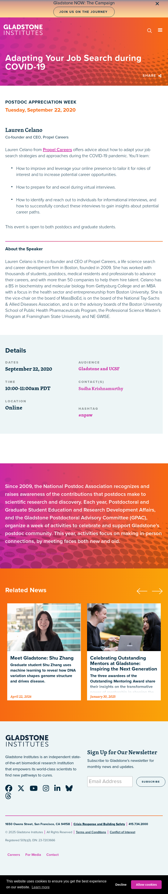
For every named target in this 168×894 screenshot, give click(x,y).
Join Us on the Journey (83, 12)
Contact (52, 855)
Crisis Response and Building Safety (99, 824)
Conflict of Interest (122, 832)
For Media (33, 855)
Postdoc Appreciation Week (41, 102)
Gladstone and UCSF (99, 368)
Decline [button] (120, 884)
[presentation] (144, 590)
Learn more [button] (41, 887)
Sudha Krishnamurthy (101, 388)
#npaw (86, 414)
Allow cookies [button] (146, 884)
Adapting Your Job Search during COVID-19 (34, 554)
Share (153, 75)
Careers (13, 855)
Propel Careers (57, 149)
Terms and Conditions (91, 832)
